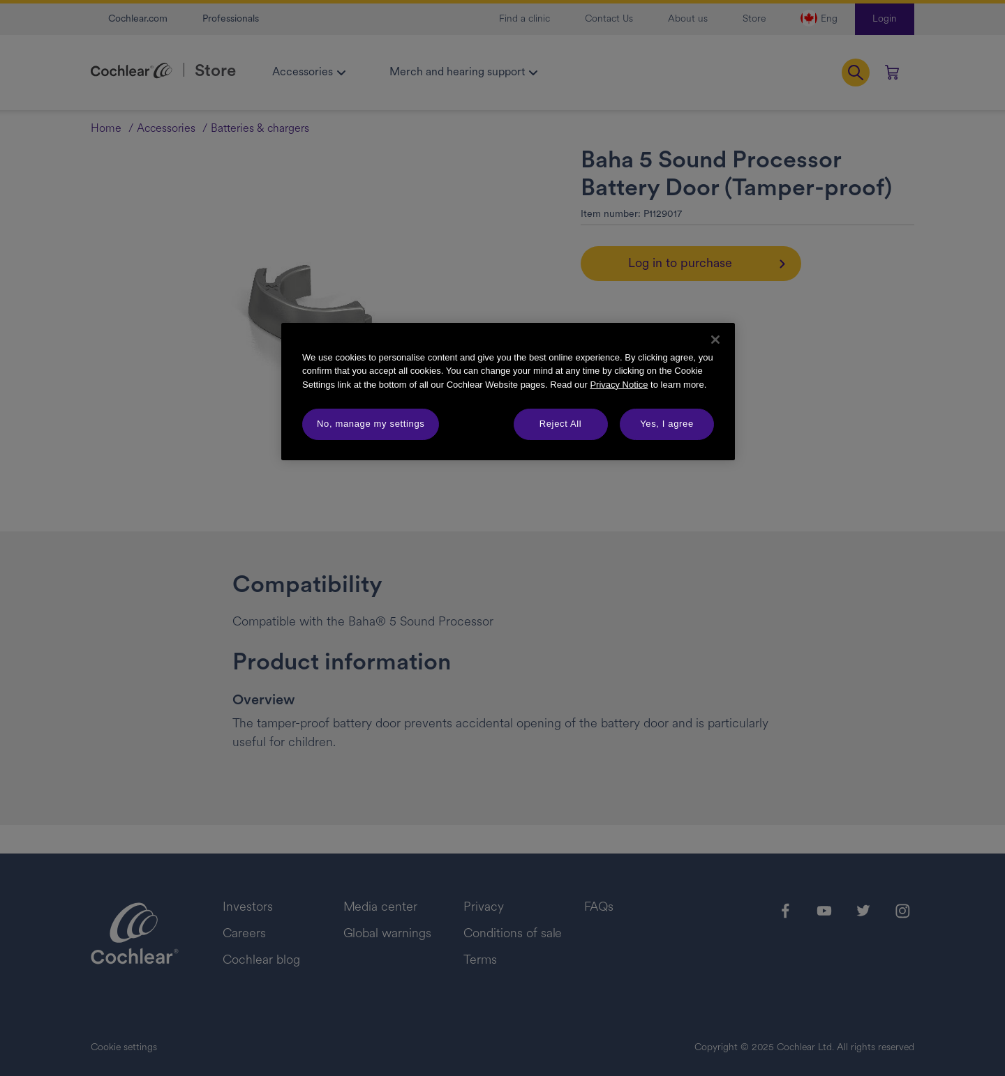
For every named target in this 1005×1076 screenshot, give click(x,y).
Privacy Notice (619, 384)
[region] (508, 391)
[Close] (715, 339)
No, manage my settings (370, 423)
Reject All (560, 423)
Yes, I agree (667, 423)
